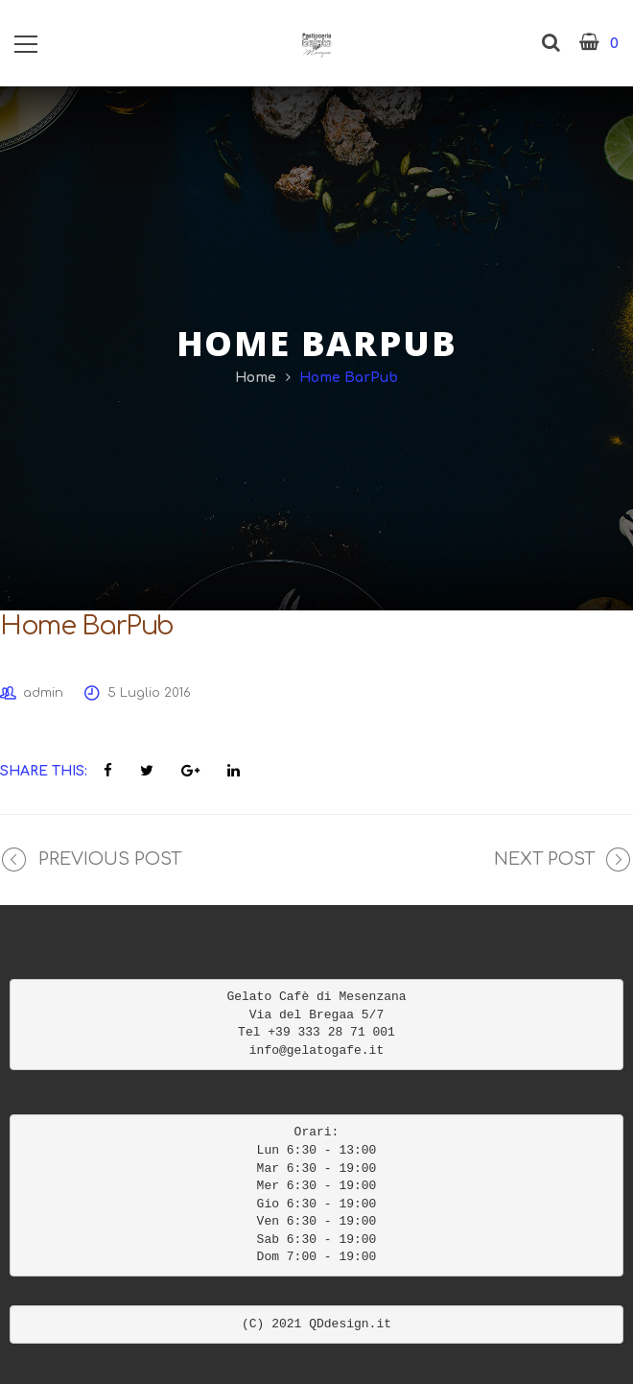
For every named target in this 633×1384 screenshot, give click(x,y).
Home (255, 377)
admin (43, 693)
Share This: (43, 771)
